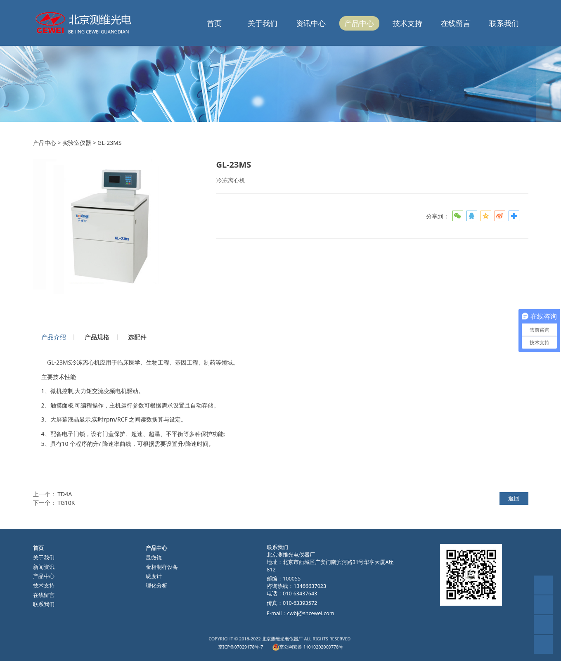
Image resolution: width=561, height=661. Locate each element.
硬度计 (154, 576)
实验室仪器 (76, 143)
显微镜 (154, 557)
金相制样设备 (162, 567)
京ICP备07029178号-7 (264, 645)
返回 (514, 498)
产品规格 (97, 337)
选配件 (137, 337)
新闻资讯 (43, 567)
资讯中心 (311, 23)
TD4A (64, 494)
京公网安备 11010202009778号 (293, 645)
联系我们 (504, 23)
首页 (214, 23)
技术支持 (407, 23)
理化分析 (156, 585)
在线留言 (456, 23)
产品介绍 (53, 337)
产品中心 (359, 23)
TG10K (66, 503)
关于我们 (262, 23)
